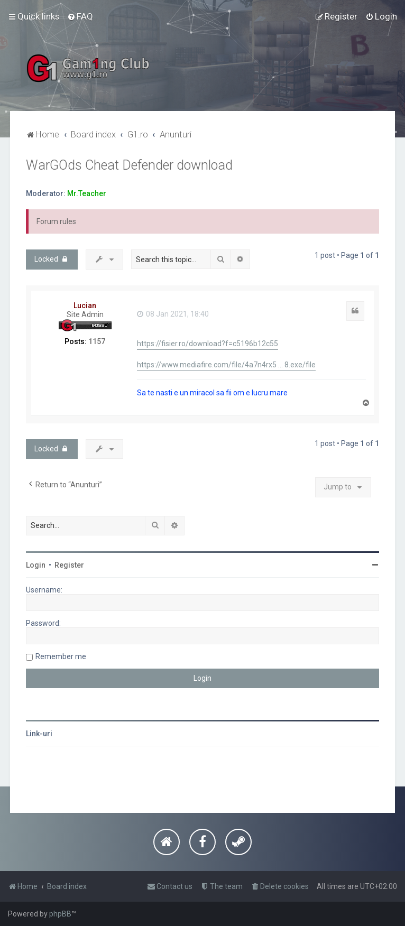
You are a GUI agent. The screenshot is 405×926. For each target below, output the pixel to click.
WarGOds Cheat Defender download (129, 165)
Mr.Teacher (86, 193)
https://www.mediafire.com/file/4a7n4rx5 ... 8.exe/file (226, 364)
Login (35, 565)
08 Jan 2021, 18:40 (173, 314)
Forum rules (56, 221)
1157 (96, 341)
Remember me (60, 656)
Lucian (84, 305)
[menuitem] (80, 16)
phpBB (60, 914)
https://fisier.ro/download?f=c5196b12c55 (207, 343)
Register (69, 565)
